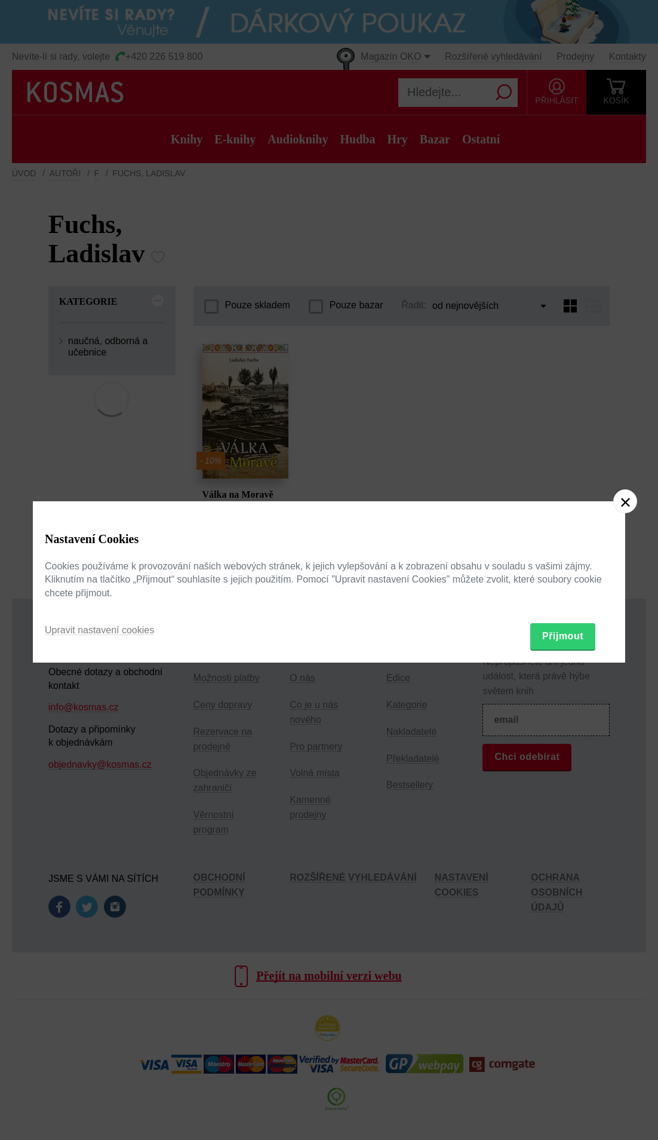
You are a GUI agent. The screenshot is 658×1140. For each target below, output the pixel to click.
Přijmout (562, 636)
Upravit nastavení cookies (99, 630)
